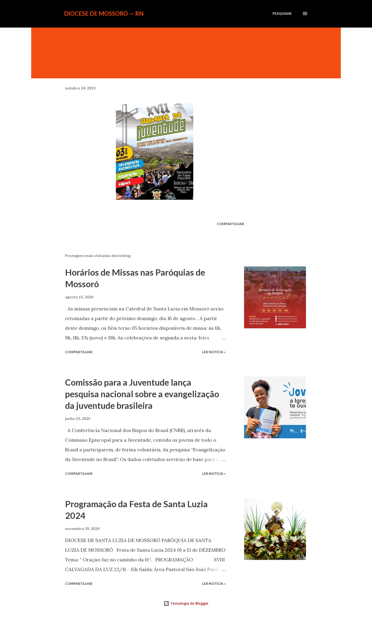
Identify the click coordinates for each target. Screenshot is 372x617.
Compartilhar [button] (230, 224)
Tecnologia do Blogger (186, 603)
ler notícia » (214, 352)
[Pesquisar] (282, 13)
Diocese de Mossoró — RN (104, 13)
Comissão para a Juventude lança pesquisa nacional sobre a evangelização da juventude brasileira (142, 394)
